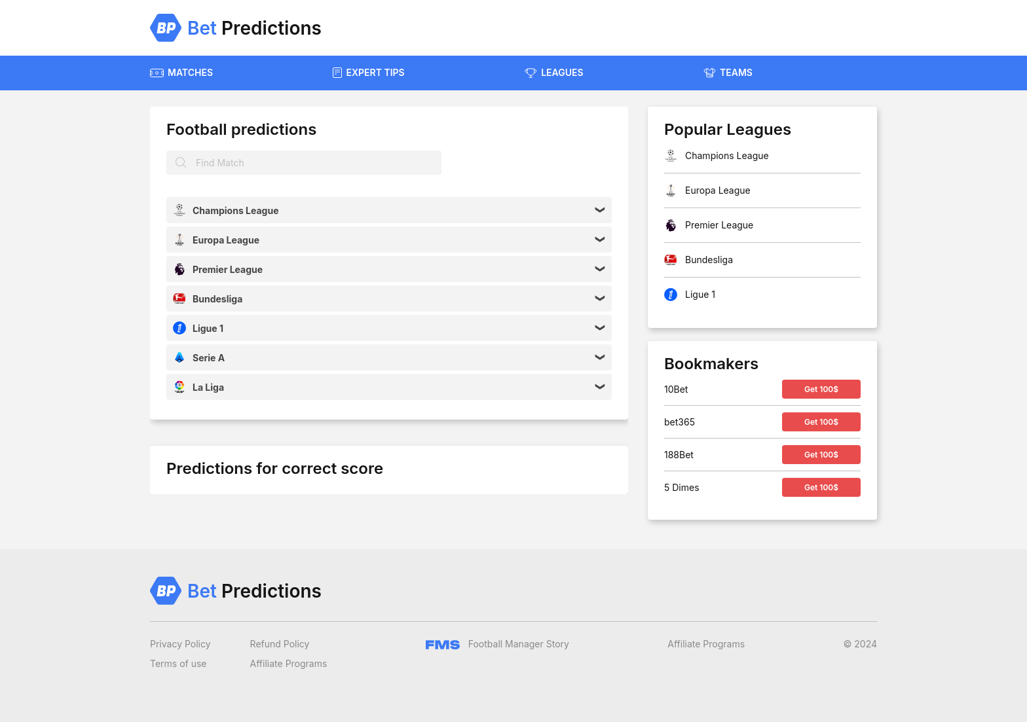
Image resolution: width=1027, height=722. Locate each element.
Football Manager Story (497, 643)
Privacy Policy (180, 643)
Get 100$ (821, 389)
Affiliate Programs (288, 663)
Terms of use (178, 663)
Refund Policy (280, 643)
